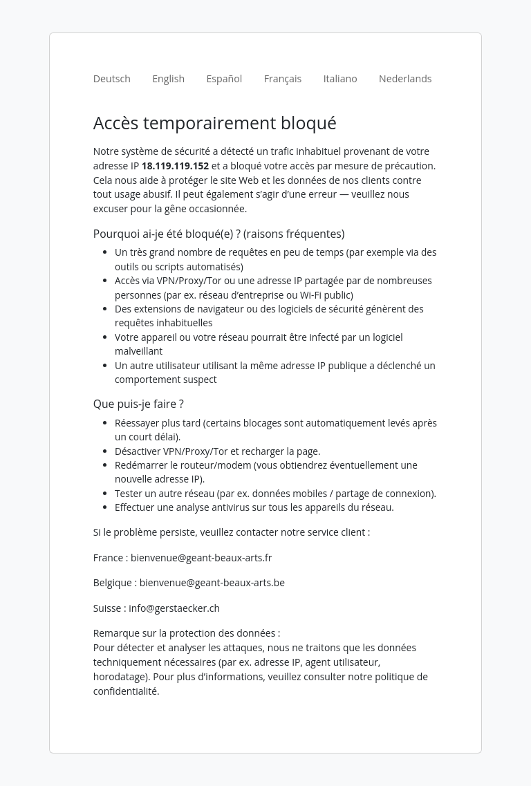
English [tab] (168, 78)
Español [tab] (224, 78)
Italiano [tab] (340, 78)
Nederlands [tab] (405, 78)
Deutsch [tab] (112, 78)
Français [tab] (283, 78)
